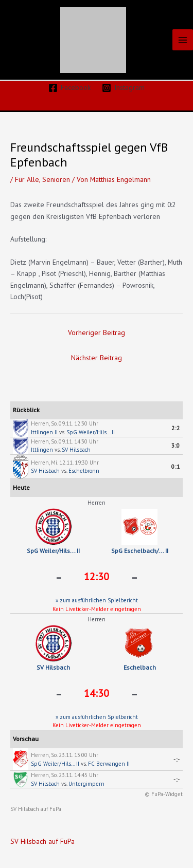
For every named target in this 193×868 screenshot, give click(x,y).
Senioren (56, 179)
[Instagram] (123, 88)
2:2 (175, 428)
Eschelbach (140, 667)
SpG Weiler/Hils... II (90, 432)
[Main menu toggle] (183, 39)
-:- (176, 759)
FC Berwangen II (109, 763)
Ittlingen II (44, 432)
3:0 (175, 445)
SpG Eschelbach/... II (139, 551)
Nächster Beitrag (96, 357)
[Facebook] (69, 88)
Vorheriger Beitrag (96, 332)
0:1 (175, 466)
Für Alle (27, 179)
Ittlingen (42, 449)
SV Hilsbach (76, 449)
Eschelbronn (83, 470)
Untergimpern (86, 783)
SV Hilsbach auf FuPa (35, 808)
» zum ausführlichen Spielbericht (97, 600)
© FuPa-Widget (164, 794)
